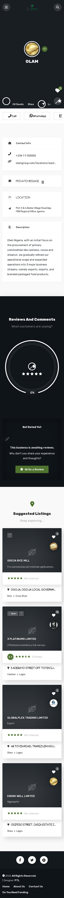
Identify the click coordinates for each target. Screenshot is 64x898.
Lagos (22, 674)
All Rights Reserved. (24, 875)
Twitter (32, 860)
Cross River (21, 596)
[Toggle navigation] (6, 7)
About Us (19, 886)
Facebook (20, 860)
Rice (9, 596)
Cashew (11, 674)
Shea (10, 752)
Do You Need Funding (15, 892)
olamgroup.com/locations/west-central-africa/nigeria (36, 163)
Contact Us (36, 886)
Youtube (44, 860)
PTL (17, 880)
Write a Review (34, 469)
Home (6, 886)
